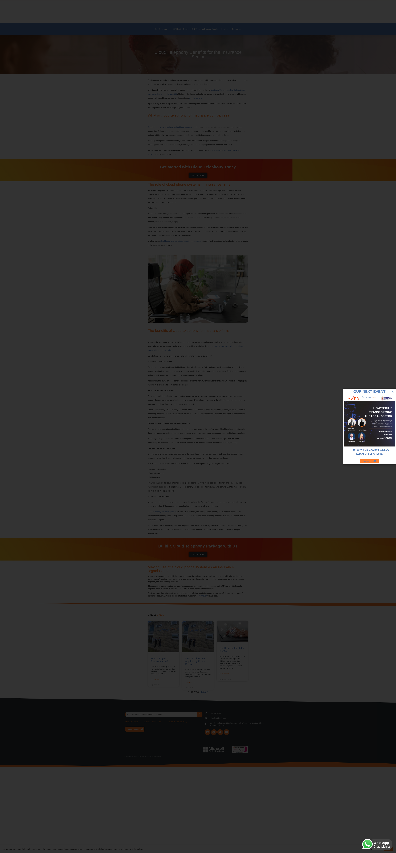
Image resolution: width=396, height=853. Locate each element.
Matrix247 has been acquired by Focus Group (195, 661)
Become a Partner (303, 11)
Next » (205, 691)
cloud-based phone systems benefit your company (180, 241)
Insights (224, 29)
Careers (317, 11)
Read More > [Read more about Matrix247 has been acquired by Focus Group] (190, 682)
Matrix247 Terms (131, 722)
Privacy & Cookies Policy (177, 722)
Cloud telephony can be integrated (162, 512)
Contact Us (236, 29)
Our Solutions (162, 29)
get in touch (202, 596)
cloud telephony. (195, 98)
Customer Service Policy (153, 722)
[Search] (199, 714)
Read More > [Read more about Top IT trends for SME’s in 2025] (224, 674)
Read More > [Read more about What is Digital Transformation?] (155, 679)
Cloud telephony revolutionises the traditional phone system (172, 127)
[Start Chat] (392, 426)
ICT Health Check (180, 29)
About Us (276, 11)
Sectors (288, 11)
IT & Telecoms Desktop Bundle (204, 29)
